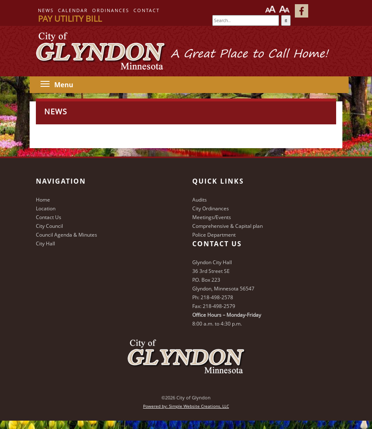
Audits (199, 199)
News (46, 10)
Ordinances (110, 10)
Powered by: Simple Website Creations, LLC (186, 406)
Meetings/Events (211, 217)
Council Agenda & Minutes (66, 234)
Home (43, 199)
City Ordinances (210, 208)
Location (45, 208)
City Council (49, 226)
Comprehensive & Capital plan (227, 226)
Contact (146, 10)
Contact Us (48, 217)
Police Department (214, 234)
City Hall (45, 243)
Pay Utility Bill (70, 18)
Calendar (73, 10)
